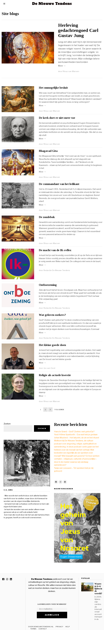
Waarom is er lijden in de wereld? (98, 584)
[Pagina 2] (45, 409)
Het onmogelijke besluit (53, 87)
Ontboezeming (48, 284)
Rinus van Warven (71, 71)
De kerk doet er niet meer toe (57, 117)
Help (67, 623)
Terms (33, 625)
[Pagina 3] (50, 409)
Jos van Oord (49, 368)
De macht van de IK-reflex (55, 250)
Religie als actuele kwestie (55, 375)
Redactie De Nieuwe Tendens (57, 270)
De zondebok (47, 217)
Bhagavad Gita (48, 151)
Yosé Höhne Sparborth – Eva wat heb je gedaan (73, 430)
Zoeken (5, 419)
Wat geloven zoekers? (52, 314)
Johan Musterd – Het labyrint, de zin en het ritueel (74, 433)
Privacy (59, 623)
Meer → (62, 65)
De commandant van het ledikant (59, 184)
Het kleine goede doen (52, 345)
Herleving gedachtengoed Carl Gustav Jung (78, 30)
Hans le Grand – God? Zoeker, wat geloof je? (72, 427)
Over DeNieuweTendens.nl (40, 623)
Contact (43, 625)
